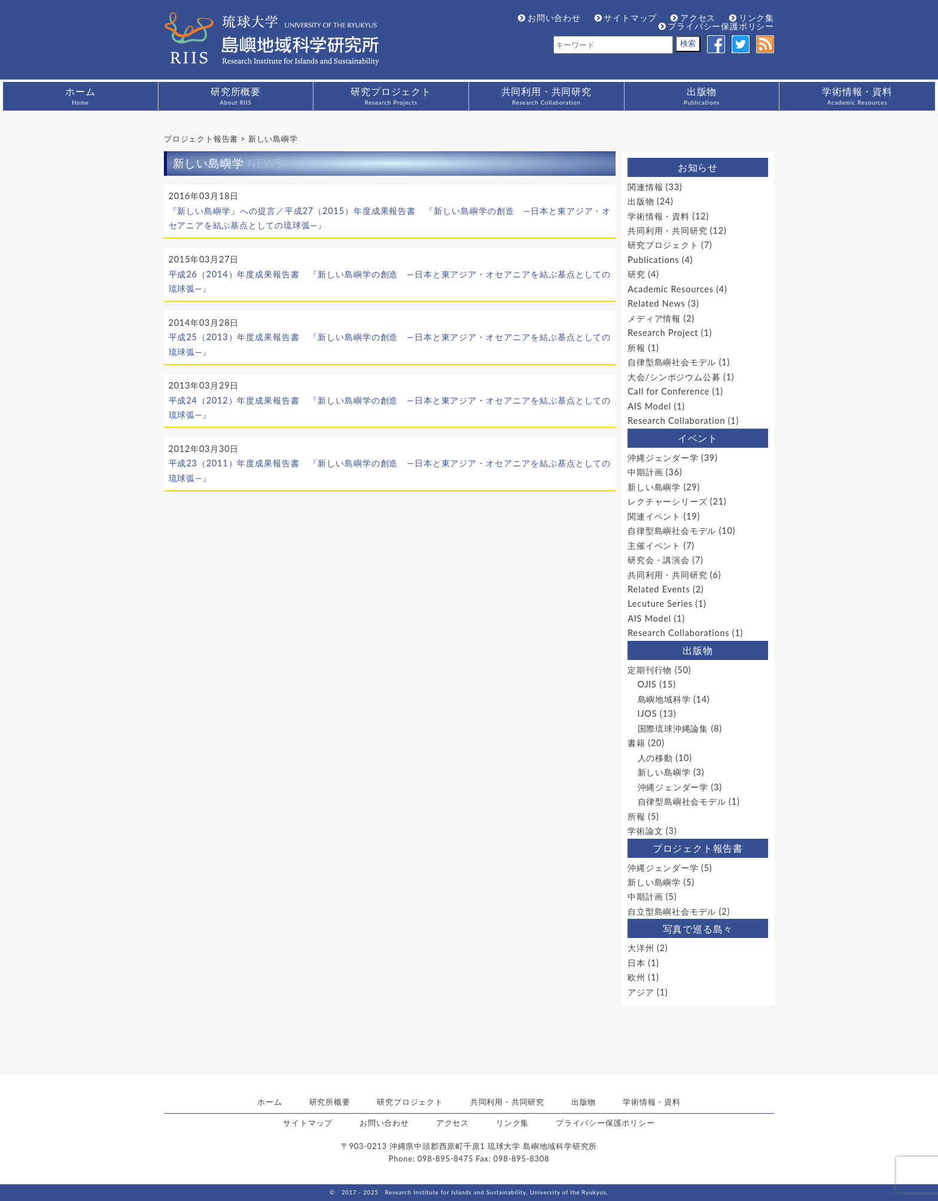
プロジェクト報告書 (698, 848)
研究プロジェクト (391, 95)
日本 (636, 963)
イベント (698, 438)
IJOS (647, 713)
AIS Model (649, 406)
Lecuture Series (660, 603)
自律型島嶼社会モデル (672, 362)
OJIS (647, 684)
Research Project (663, 333)
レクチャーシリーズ (667, 501)
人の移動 (655, 758)
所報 (636, 348)
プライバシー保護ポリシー (716, 26)
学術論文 (645, 831)
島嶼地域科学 (664, 699)
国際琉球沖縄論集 (673, 728)
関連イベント (654, 516)
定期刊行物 (650, 670)
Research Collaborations (678, 633)
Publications (653, 260)
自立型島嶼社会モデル (672, 911)
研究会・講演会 (659, 560)
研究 (636, 274)
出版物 (702, 95)
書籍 (636, 743)
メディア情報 (654, 318)
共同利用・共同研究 (546, 95)
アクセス (693, 18)
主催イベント (654, 545)
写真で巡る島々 (698, 928)
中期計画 (645, 472)
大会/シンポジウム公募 (674, 377)
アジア (641, 992)
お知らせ (698, 167)
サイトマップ (626, 18)
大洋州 (641, 948)
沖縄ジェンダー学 (663, 458)
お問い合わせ (549, 18)
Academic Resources (671, 289)
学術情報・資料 (857, 95)
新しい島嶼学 (654, 487)
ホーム (80, 95)
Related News (656, 303)
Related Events (659, 589)
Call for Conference (668, 391)
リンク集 (751, 18)
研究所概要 (236, 95)
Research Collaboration (676, 420)
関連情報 (645, 187)
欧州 (636, 977)
